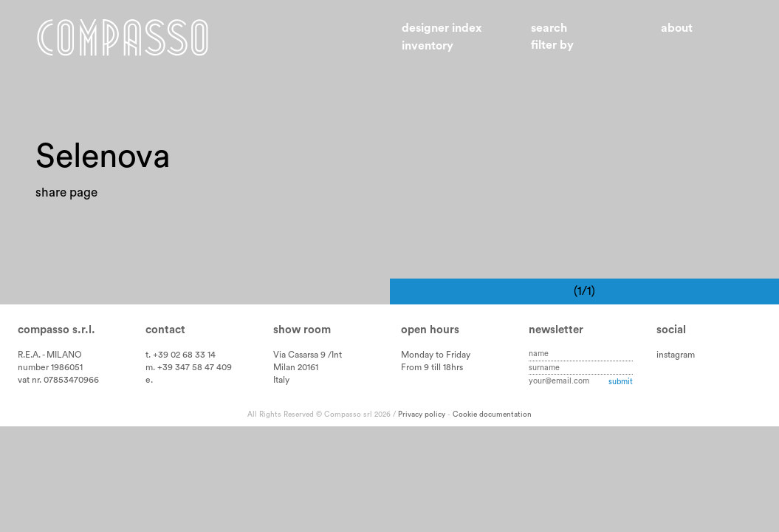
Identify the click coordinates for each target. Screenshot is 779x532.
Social (671, 329)
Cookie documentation (492, 414)
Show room (302, 329)
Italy (281, 379)
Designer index (442, 28)
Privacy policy (421, 414)
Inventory (427, 46)
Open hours (430, 329)
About (677, 28)
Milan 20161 (295, 367)
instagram (675, 354)
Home (122, 37)
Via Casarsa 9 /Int (307, 354)
